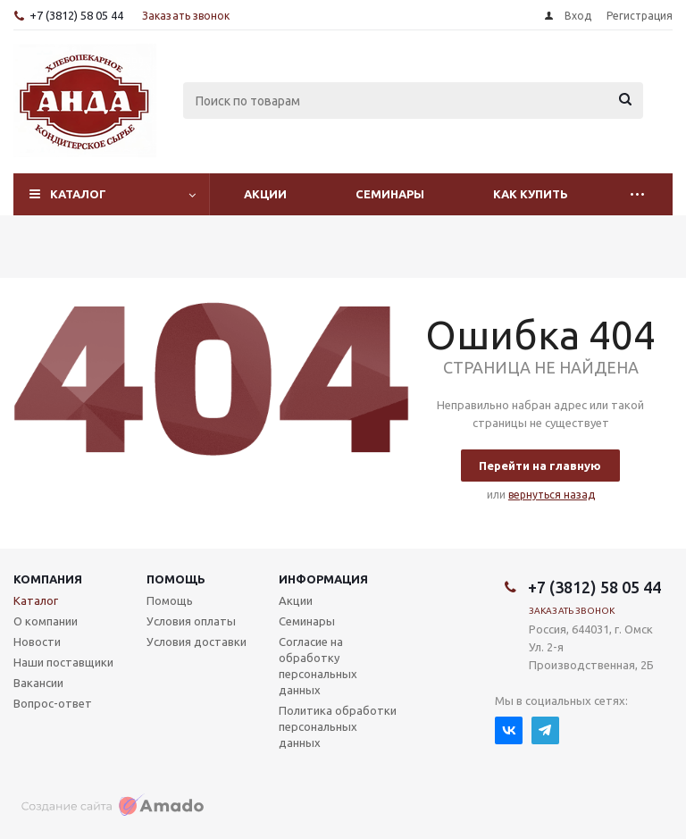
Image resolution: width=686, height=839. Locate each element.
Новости (37, 641)
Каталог (78, 194)
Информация (323, 579)
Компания (47, 579)
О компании (45, 621)
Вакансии (38, 682)
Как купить (530, 194)
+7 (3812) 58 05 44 (76, 15)
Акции (265, 194)
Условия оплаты (191, 621)
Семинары (390, 194)
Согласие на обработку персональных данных (318, 665)
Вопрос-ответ (52, 703)
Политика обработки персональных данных (338, 726)
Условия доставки (196, 641)
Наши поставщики (63, 662)
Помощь (175, 579)
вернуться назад (551, 494)
